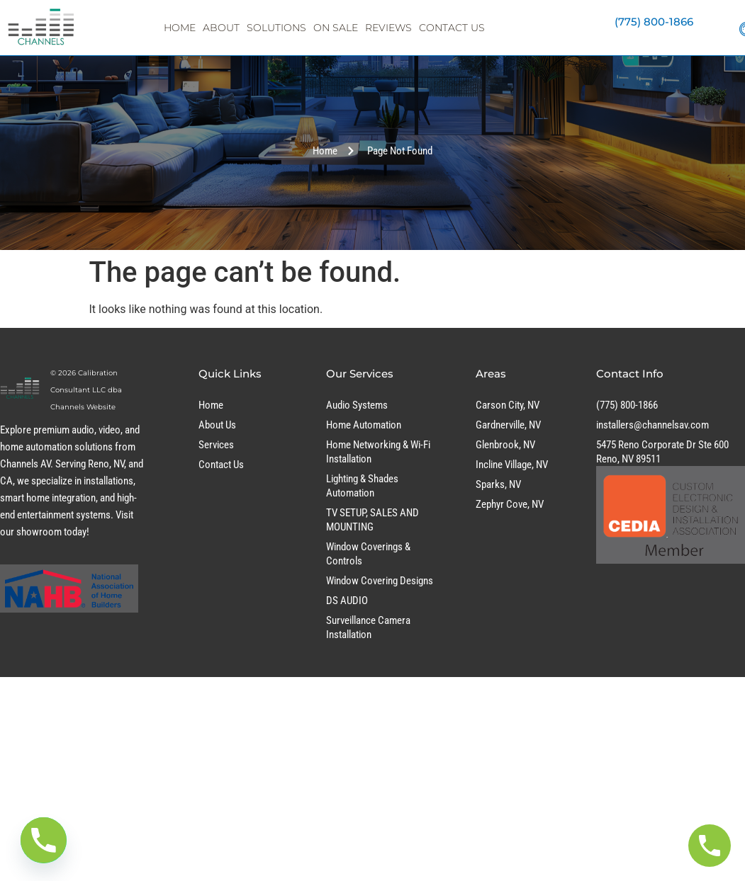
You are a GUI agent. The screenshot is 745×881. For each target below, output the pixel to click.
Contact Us (452, 27)
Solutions (276, 27)
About (221, 27)
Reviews (388, 27)
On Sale (335, 27)
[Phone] (44, 840)
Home (180, 27)
